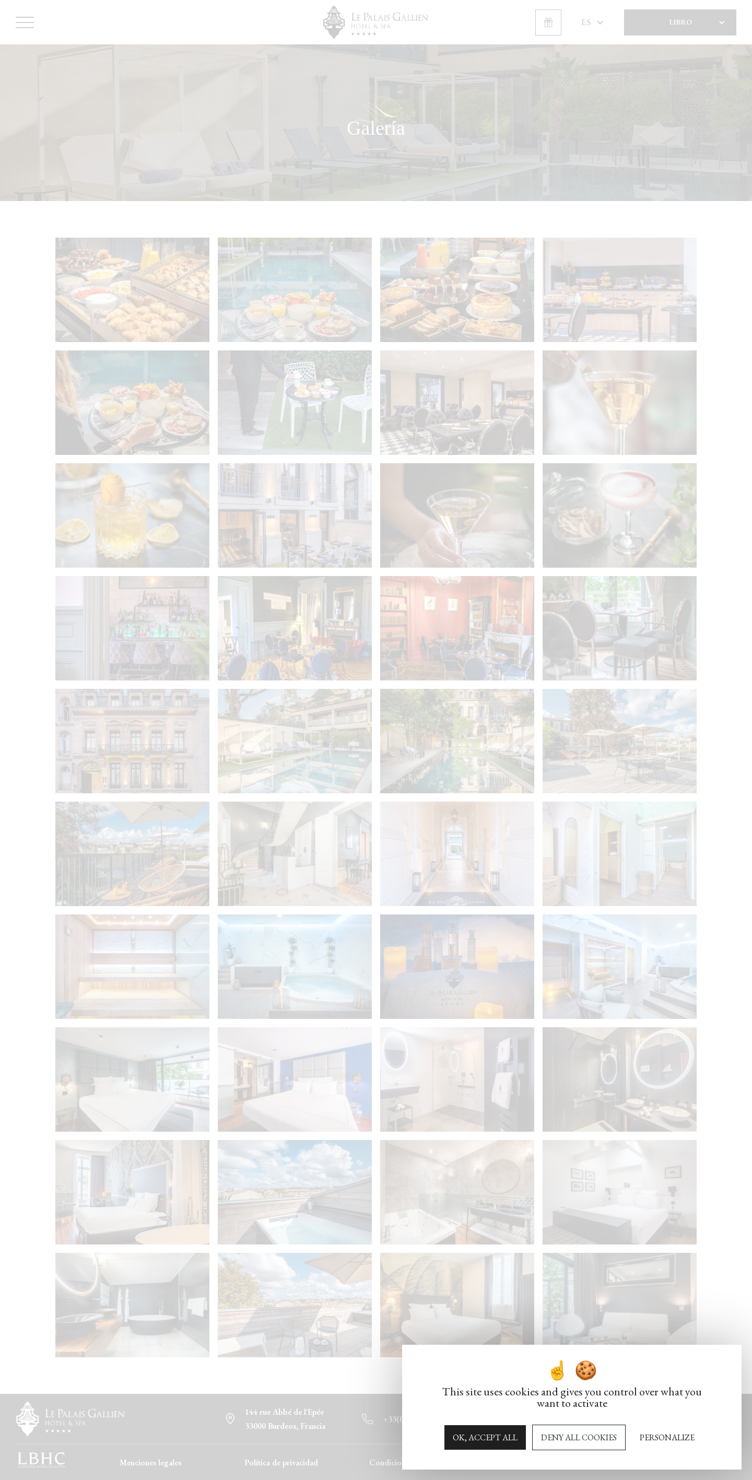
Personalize (667, 1437)
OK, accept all (485, 1437)
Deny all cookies (579, 1437)
